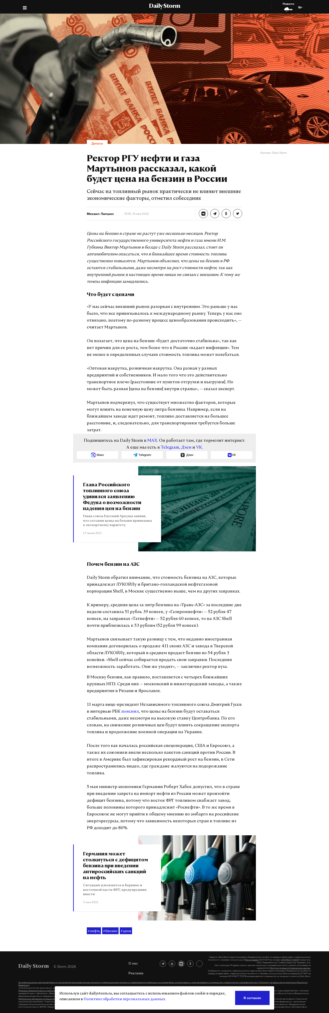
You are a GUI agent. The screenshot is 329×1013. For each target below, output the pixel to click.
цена (126, 931)
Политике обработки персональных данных (124, 999)
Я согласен (252, 998)
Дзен (186, 447)
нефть (94, 931)
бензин (110, 931)
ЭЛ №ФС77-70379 (290, 960)
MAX (152, 441)
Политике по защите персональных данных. (290, 968)
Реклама (135, 973)
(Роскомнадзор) (251, 960)
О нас (133, 963)
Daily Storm (164, 6)
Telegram (170, 447)
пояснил (130, 711)
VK (199, 447)
